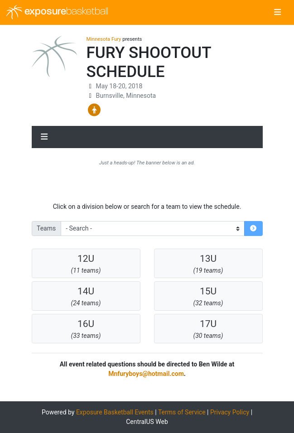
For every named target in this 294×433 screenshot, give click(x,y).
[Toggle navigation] (277, 12)
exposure (57, 12)
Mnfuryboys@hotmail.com (146, 373)
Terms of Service (182, 412)
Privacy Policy (229, 412)
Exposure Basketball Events (115, 412)
